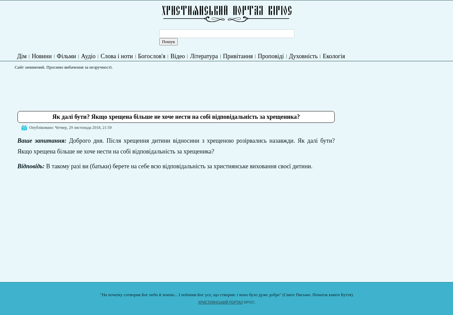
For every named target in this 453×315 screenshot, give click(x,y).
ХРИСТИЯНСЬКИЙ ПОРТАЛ (220, 302)
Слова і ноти (116, 56)
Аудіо (88, 56)
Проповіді (271, 56)
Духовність (303, 56)
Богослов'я (152, 56)
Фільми (66, 56)
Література (204, 56)
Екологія (334, 56)
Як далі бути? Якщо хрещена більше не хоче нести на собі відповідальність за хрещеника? (176, 116)
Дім (22, 56)
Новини (41, 56)
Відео (177, 56)
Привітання (238, 56)
